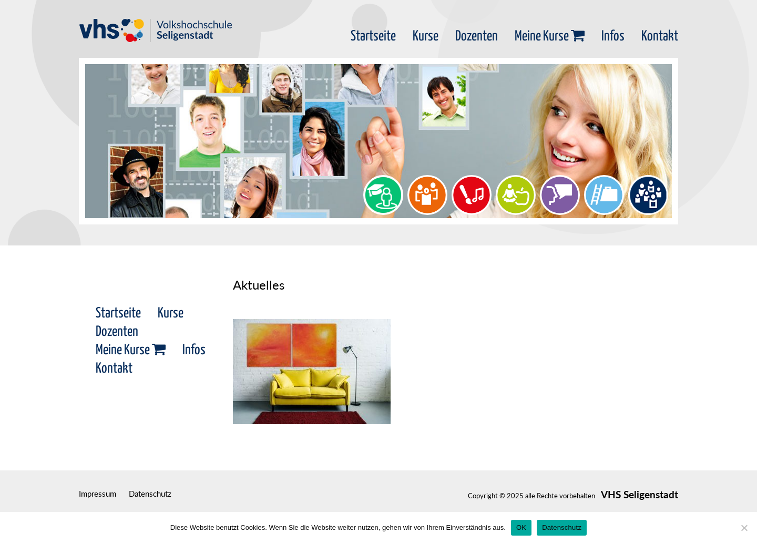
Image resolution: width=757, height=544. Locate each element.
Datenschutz (150, 493)
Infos (613, 36)
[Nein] (744, 527)
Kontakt (659, 36)
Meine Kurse (550, 36)
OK (521, 527)
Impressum (97, 493)
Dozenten (476, 36)
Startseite (373, 36)
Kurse (425, 36)
